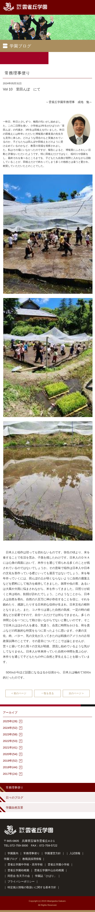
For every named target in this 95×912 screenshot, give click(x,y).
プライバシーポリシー (21, 881)
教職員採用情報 (31, 858)
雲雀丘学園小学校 (58, 864)
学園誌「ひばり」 (46, 875)
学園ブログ (10, 858)
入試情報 (75, 853)
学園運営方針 (53, 853)
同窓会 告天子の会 (19, 875)
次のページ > (76, 693)
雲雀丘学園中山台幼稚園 (49, 870)
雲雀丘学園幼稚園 (18, 870)
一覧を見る (47, 693)
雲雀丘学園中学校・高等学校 (25, 864)
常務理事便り (14, 787)
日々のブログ (14, 797)
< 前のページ (18, 693)
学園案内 (13, 853)
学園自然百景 (14, 807)
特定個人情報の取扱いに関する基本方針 (32, 887)
